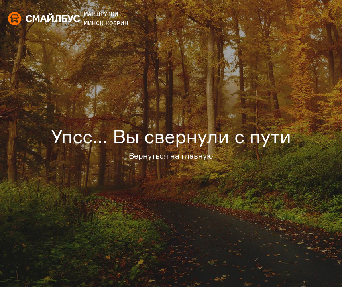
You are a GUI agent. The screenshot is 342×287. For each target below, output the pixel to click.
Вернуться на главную (171, 155)
